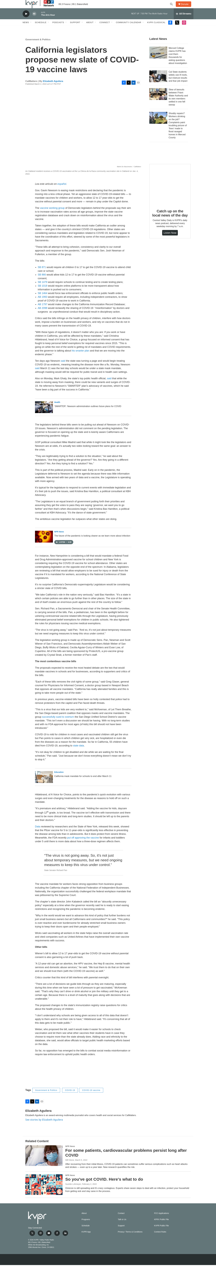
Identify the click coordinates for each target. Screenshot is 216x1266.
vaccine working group (52, 214)
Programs (86, 1226)
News (26, 28)
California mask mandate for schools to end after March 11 (82, 782)
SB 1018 (42, 292)
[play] (26, 20)
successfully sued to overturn (58, 723)
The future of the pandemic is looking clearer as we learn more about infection (92, 542)
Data (37, 832)
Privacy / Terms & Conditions (130, 1238)
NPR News (59, 538)
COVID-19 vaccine (91, 1096)
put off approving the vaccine (83, 843)
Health (57, 408)
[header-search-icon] (172, 7)
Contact (121, 1219)
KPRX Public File (161, 1226)
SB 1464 (42, 299)
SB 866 (42, 280)
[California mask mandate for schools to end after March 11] (44, 783)
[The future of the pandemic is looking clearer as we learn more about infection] (44, 543)
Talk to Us (122, 1226)
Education (59, 778)
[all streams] (183, 19)
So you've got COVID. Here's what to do (104, 1185)
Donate (186, 7)
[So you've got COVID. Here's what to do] (44, 1191)
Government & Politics (37, 45)
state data (78, 751)
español (61, 190)
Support (75, 28)
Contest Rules (160, 1238)
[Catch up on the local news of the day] (170, 190)
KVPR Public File (161, 1232)
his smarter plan (80, 356)
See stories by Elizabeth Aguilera (44, 1125)
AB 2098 (42, 314)
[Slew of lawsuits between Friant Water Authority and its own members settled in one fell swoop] (158, 100)
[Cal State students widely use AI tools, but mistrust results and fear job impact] (158, 82)
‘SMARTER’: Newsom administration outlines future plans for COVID (87, 412)
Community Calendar (128, 28)
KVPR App (86, 1238)
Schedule (40, 28)
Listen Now (170, 239)
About (90, 28)
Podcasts (58, 28)
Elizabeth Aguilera (53, 87)
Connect (104, 28)
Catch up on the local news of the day (170, 219)
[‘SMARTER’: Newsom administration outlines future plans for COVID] (44, 413)
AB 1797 (42, 310)
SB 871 (42, 273)
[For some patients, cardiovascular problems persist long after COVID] (44, 1161)
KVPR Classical (156, 28)
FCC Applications (161, 1219)
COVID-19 (70, 1096)
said (63, 367)
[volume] (34, 20)
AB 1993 (42, 303)
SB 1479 (42, 288)
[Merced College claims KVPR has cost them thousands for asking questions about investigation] (158, 59)
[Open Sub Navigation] (31, 28)
